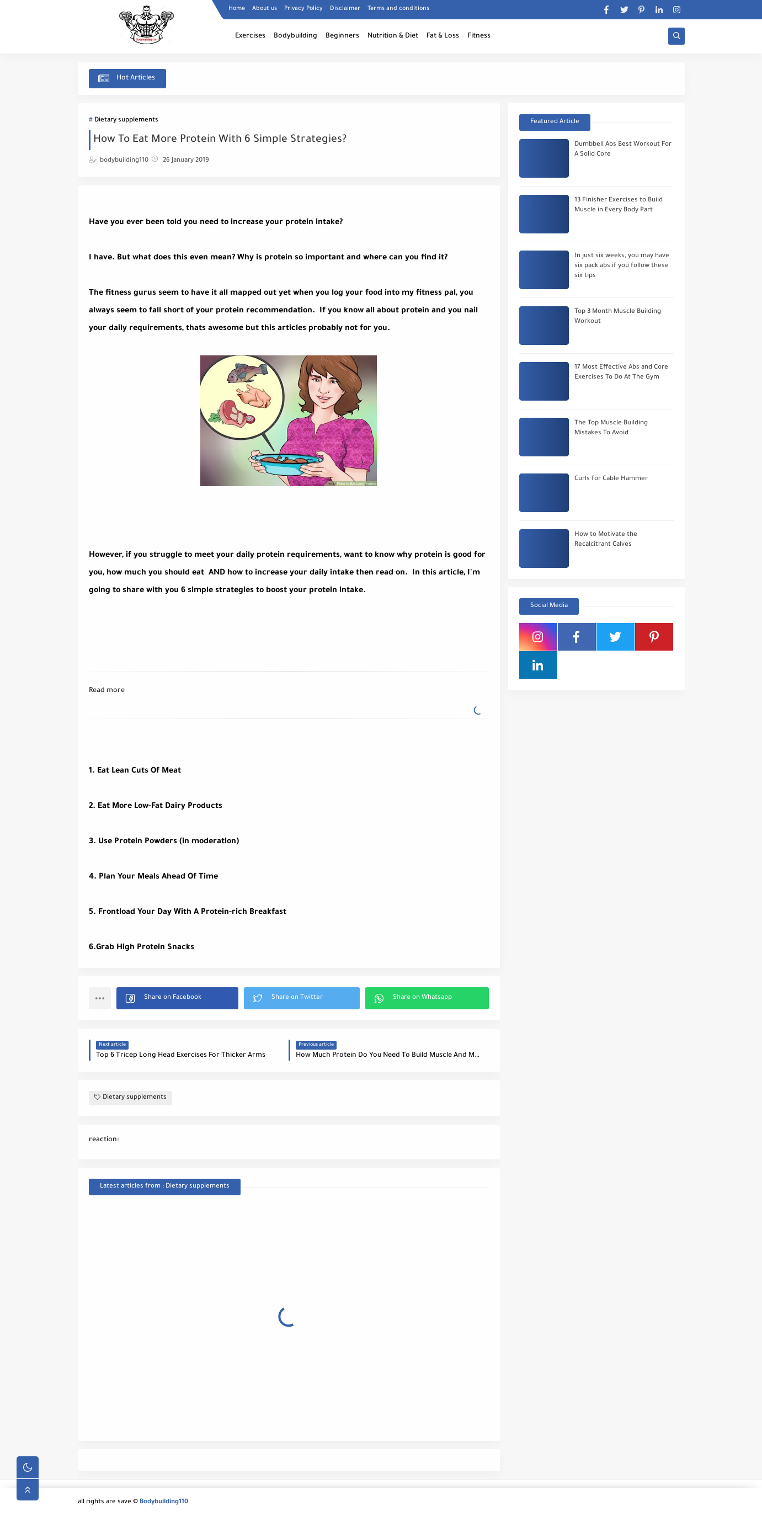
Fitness (479, 36)
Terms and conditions (398, 9)
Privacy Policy (303, 9)
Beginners (342, 36)
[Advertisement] (177, 627)
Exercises (250, 36)
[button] (177, 998)
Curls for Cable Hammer (611, 479)
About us (264, 9)
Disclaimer (345, 9)
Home (236, 9)
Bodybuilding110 (164, 1502)
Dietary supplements (126, 120)
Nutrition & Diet (392, 36)
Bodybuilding (295, 36)
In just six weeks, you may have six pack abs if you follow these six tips (621, 266)
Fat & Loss (443, 36)
